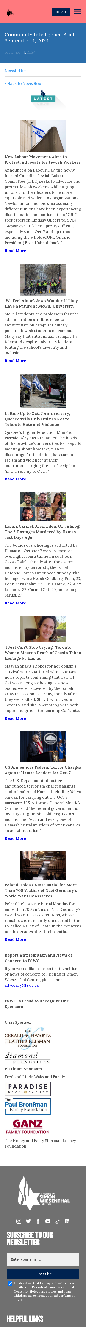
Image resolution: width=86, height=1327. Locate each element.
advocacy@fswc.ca (22, 985)
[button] (77, 11)
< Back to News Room (24, 83)
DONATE (61, 12)
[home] (9, 11)
